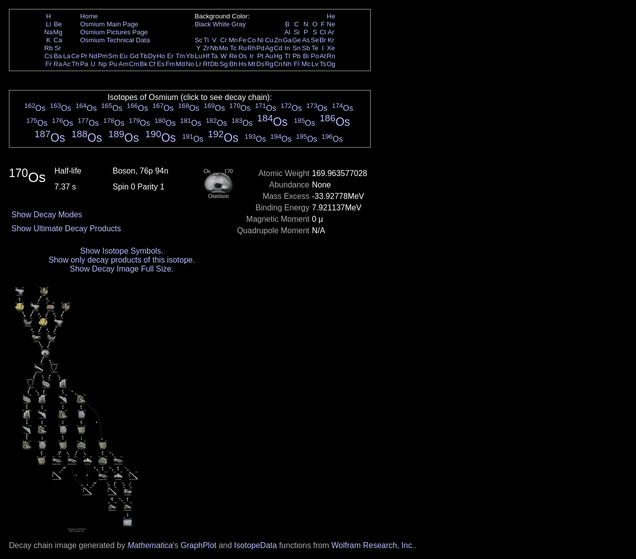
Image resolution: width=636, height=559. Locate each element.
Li (48, 24)
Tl (287, 56)
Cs (48, 56)
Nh (287, 64)
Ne (331, 24)
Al (287, 32)
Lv (315, 64)
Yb (190, 56)
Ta (214, 56)
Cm (134, 64)
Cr (223, 40)
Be (58, 24)
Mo (224, 48)
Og (330, 64)
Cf (152, 64)
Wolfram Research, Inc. (372, 545)
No (190, 64)
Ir (251, 56)
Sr (58, 48)
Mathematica (150, 545)
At (322, 56)
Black (203, 24)
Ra (58, 64)
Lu (198, 56)
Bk (144, 64)
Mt (251, 64)
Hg (278, 56)
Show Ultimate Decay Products (66, 228)
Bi (306, 56)
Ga (287, 40)
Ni (260, 40)
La (67, 56)
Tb (144, 56)
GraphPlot (198, 545)
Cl (322, 32)
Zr (206, 48)
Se (315, 40)
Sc (199, 40)
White (221, 24)
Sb (306, 48)
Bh (233, 64)
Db (214, 64)
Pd (260, 48)
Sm (113, 56)
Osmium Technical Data (115, 40)
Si (297, 32)
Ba (58, 56)
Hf (206, 56)
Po (315, 56)
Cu (269, 40)
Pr (84, 56)
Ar (330, 32)
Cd (278, 48)
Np (102, 64)
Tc (233, 48)
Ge (296, 40)
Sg (224, 64)
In (287, 48)
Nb (214, 48)
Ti (206, 40)
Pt (260, 56)
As (306, 40)
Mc (306, 64)
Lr (199, 64)
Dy (152, 56)
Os (242, 56)
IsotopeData (255, 545)
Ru (242, 48)
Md (180, 64)
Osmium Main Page (109, 24)
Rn (331, 56)
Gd (134, 56)
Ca (58, 40)
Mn (233, 40)
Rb (48, 48)
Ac (67, 64)
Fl (296, 64)
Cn (278, 64)
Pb (297, 56)
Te (315, 48)
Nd (93, 56)
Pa (84, 64)
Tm (180, 56)
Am (124, 64)
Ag (269, 48)
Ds (260, 64)
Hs (242, 64)
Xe (331, 48)
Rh (251, 48)
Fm (170, 64)
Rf (206, 64)
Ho (161, 56)
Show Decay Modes (46, 214)
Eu (123, 56)
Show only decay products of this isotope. (122, 260)
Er (170, 56)
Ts (322, 64)
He (331, 16)
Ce (75, 56)
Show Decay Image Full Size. (121, 269)
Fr (48, 64)
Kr (330, 40)
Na (48, 32)
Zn (278, 40)
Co (251, 40)
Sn (297, 48)
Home (89, 16)
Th (76, 64)
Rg (269, 64)
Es (161, 64)
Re (233, 56)
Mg (58, 32)
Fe (242, 40)
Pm (103, 56)
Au (269, 56)
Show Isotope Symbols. (121, 251)
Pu (113, 64)
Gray (239, 24)
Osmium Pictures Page (114, 32)
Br (322, 40)
